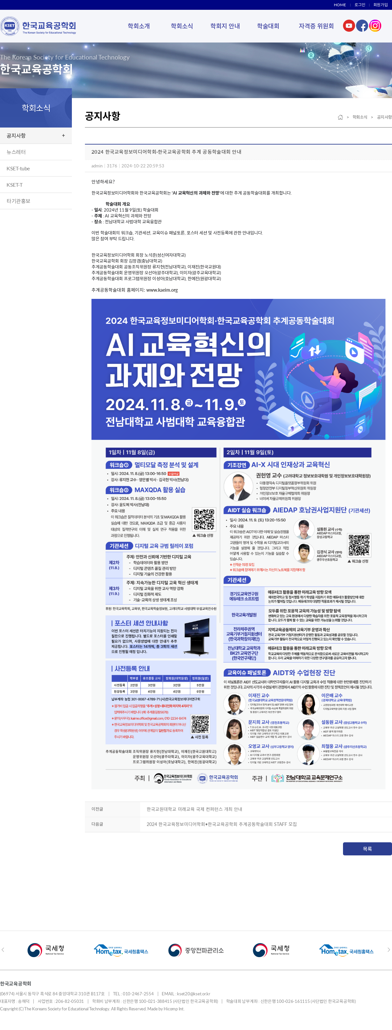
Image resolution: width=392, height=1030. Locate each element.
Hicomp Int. (174, 1008)
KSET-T (14, 184)
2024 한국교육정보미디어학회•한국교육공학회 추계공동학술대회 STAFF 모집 (222, 824)
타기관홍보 (18, 201)
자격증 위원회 (316, 26)
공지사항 (16, 135)
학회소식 (182, 26)
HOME (340, 4)
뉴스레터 (16, 152)
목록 (367, 849)
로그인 (359, 4)
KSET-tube (18, 168)
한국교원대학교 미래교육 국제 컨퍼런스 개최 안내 (194, 809)
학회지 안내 (225, 26)
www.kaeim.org (162, 290)
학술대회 (268, 26)
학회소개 (139, 26)
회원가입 (380, 4)
